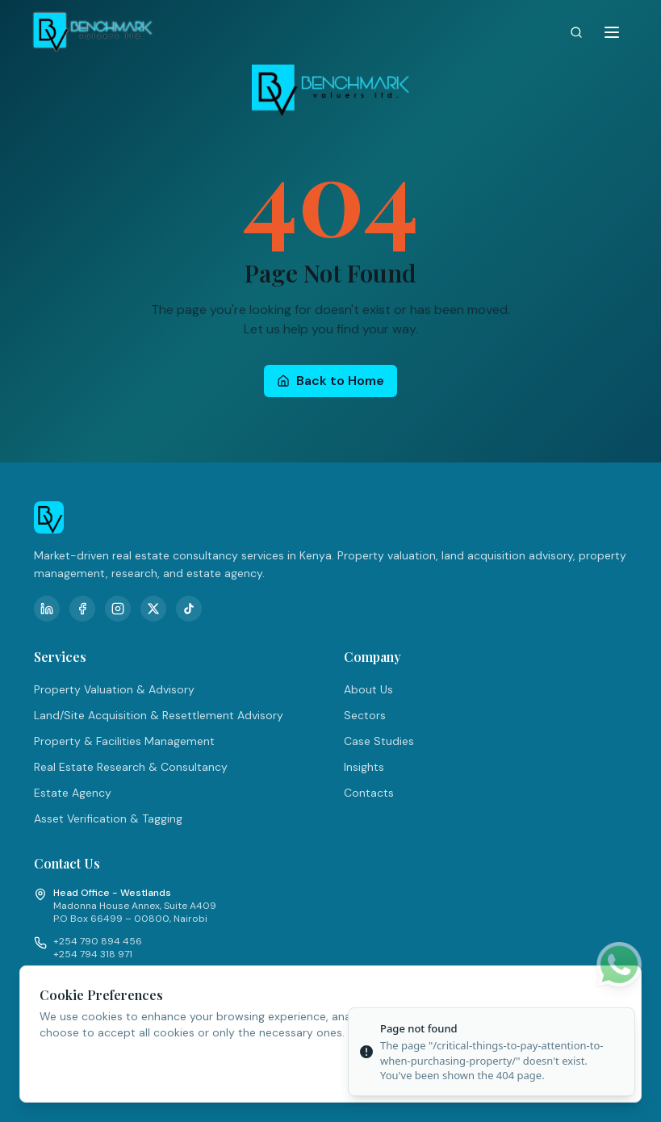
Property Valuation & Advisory (114, 689)
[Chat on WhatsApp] (619, 964)
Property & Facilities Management (124, 741)
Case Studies (379, 741)
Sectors (365, 715)
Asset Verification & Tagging (108, 818)
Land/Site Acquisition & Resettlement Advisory (158, 715)
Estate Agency (72, 792)
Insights (364, 767)
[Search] (576, 32)
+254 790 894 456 (97, 941)
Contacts (369, 792)
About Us (368, 689)
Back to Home (330, 380)
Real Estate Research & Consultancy (131, 767)
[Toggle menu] (612, 32)
